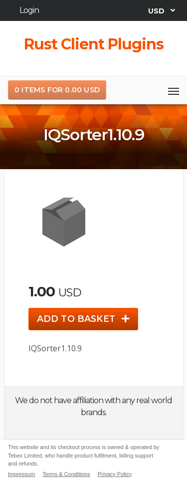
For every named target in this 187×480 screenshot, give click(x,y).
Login (29, 10)
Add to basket (83, 318)
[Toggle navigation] (173, 90)
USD (157, 10)
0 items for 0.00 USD (57, 89)
